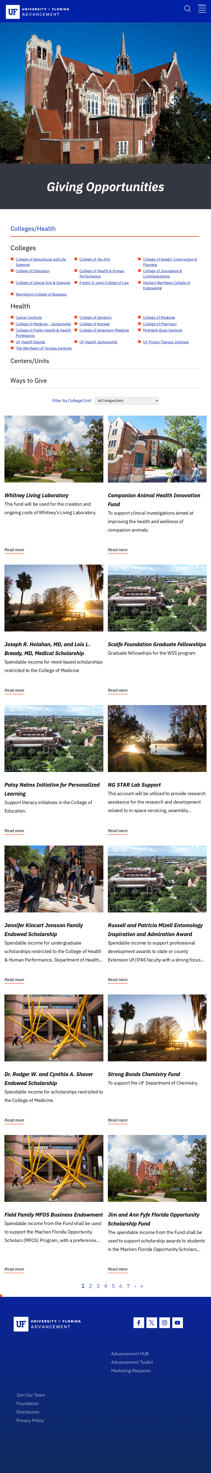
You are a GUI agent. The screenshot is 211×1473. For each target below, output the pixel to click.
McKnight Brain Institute (162, 330)
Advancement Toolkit (132, 1362)
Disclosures (27, 1412)
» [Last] (141, 1285)
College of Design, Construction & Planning (170, 262)
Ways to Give (28, 380)
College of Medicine (159, 317)
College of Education (32, 271)
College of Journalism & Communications (162, 274)
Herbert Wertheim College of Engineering (166, 285)
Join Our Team (30, 1395)
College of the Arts (95, 259)
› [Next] (135, 1285)
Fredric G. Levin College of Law (104, 283)
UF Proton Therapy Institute (166, 342)
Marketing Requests (131, 1371)
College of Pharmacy (160, 324)
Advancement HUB (130, 1354)
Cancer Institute (29, 317)
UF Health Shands (30, 342)
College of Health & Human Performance (102, 274)
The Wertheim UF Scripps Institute (44, 348)
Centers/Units (29, 361)
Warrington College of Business (41, 294)
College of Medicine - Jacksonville (43, 324)
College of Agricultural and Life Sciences (41, 262)
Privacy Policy (30, 1420)
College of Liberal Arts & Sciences (43, 283)
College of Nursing (95, 324)
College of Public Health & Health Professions (43, 333)
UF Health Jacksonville (98, 342)
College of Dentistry (96, 317)
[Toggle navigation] (202, 8)
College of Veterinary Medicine (104, 330)
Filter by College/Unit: (72, 400)
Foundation (27, 1403)
